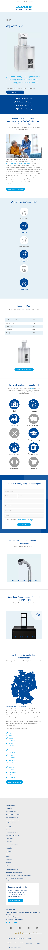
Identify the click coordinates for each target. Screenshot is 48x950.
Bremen (11, 738)
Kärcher (8, 865)
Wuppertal (12, 777)
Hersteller (9, 808)
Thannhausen (13, 772)
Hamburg (11, 755)
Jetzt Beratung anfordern (15, 189)
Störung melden (29, 2)
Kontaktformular (11, 823)
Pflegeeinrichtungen (24, 163)
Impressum (28, 938)
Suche (17, 2)
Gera (10, 750)
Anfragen (24, 524)
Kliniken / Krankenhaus (12, 833)
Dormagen (12, 740)
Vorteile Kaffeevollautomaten (14, 878)
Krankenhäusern (11, 163)
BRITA (32, 388)
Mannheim (12, 763)
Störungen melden (15, 900)
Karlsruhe (12, 760)
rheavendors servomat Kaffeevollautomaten (18, 875)
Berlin (10, 735)
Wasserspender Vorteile (13, 814)
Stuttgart (11, 769)
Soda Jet (8, 862)
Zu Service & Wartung (14, 782)
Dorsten (11, 743)
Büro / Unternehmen (12, 830)
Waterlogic (9, 859)
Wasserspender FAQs (12, 817)
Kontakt (38, 943)
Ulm (10, 775)
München (11, 767)
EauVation (9, 851)
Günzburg (12, 752)
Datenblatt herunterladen (24, 369)
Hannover (11, 757)
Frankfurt (11, 746)
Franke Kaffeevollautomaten (14, 872)
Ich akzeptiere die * (19, 520)
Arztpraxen (9, 841)
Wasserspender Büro (12, 811)
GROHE (8, 857)
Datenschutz (29, 943)
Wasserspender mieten (12, 820)
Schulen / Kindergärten (12, 835)
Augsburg (11, 733)
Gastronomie (9, 838)
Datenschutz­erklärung (25, 520)
